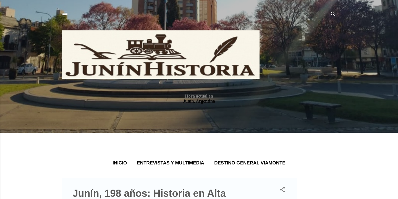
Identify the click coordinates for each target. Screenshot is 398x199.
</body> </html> (199, 99)
